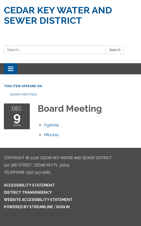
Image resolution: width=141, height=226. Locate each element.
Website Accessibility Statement (38, 200)
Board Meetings (23, 94)
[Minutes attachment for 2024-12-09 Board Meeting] (51, 134)
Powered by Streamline (28, 207)
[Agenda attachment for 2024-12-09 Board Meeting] (51, 125)
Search (115, 50)
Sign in (63, 207)
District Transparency (28, 192)
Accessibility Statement (29, 185)
